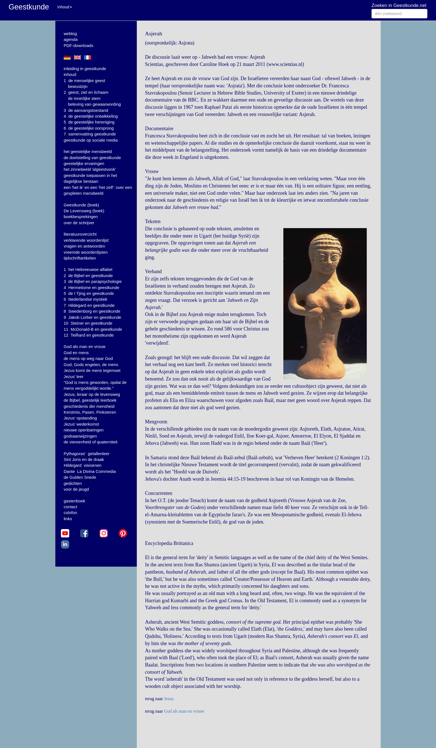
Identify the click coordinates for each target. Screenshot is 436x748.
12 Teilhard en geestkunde (89, 335)
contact (70, 506)
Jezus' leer (73, 376)
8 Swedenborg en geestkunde (92, 311)
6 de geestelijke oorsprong (89, 128)
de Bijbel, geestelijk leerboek (90, 400)
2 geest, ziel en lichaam (86, 92)
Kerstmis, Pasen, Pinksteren (90, 412)
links (68, 518)
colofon (70, 512)
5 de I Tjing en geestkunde (89, 293)
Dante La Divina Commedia (90, 471)
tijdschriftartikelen (80, 258)
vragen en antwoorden (84, 246)
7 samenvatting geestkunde (90, 134)
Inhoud (64, 7)
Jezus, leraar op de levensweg (92, 394)
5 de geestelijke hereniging (89, 122)
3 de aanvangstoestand (86, 110)
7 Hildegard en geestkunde (89, 305)
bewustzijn (78, 86)
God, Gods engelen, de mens (91, 364)
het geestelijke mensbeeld (88, 151)
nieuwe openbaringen (83, 430)
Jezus (169, 698)
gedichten (73, 483)
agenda (71, 39)
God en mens (76, 352)
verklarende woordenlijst (86, 240)
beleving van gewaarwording (94, 104)
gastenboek (74, 500)
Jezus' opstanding (80, 418)
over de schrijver (79, 222)
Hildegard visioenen (82, 465)
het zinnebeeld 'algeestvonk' (90, 169)
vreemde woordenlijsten (86, 252)
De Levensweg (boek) (84, 210)
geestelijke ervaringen (84, 163)
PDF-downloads (78, 45)
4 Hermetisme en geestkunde (91, 287)
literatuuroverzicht (80, 234)
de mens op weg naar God (88, 358)
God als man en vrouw (84, 346)
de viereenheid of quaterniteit (90, 442)
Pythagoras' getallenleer (87, 453)
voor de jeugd (76, 489)
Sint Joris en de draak (84, 459)
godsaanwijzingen (80, 436)
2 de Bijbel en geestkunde (88, 275)
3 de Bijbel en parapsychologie (93, 281)
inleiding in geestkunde (85, 68)
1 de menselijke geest (84, 80)
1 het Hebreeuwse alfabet (88, 269)
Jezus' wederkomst (81, 424)
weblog (70, 33)
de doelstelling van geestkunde (92, 157)
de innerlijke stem (84, 98)
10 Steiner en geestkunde (88, 323)
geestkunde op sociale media (91, 140)
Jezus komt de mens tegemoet (92, 370)
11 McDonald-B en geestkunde (93, 329)
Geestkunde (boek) (81, 205)
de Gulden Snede (80, 477)
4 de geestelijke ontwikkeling (91, 116)
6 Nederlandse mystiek (85, 299)
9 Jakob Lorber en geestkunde (92, 317)
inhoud (70, 74)
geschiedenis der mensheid (89, 406)
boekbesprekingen (81, 216)
